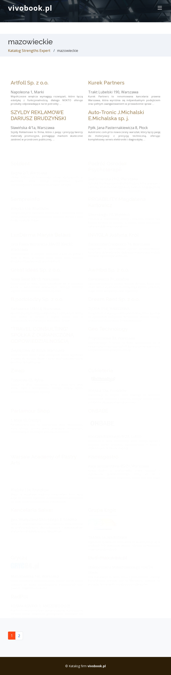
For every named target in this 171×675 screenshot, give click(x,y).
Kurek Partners (106, 88)
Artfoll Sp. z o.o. (30, 88)
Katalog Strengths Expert (29, 50)
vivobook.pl (30, 8)
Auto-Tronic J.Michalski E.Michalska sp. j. (116, 121)
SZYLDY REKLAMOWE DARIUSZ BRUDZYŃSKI (38, 121)
